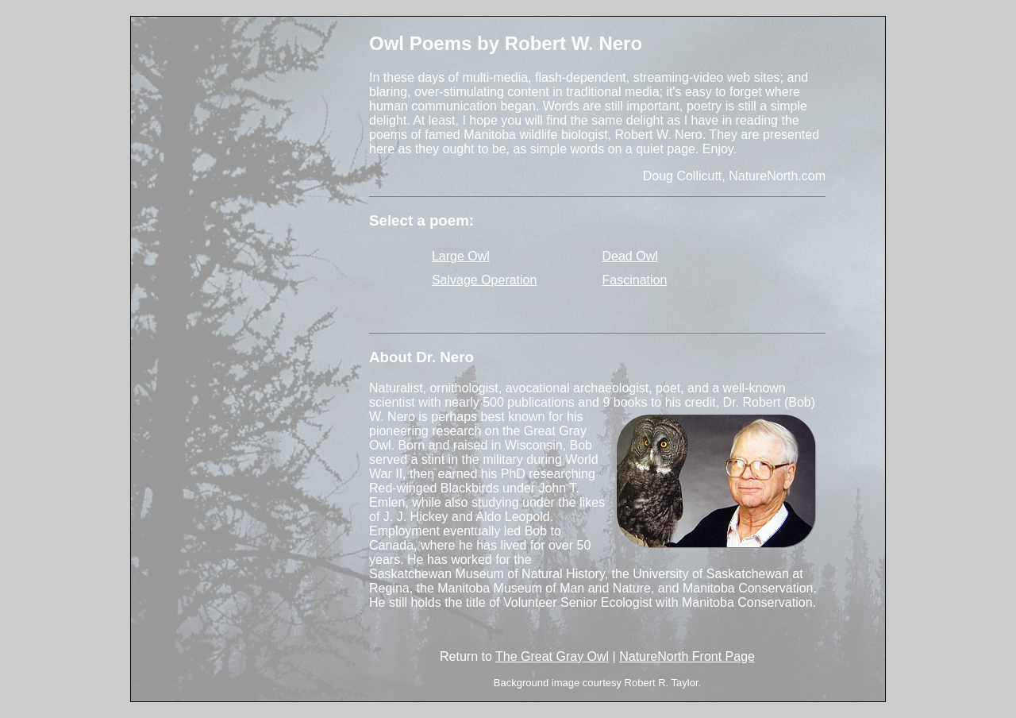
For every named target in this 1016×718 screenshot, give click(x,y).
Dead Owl (630, 256)
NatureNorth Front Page (687, 656)
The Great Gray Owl (552, 656)
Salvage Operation (484, 280)
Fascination (635, 280)
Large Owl (461, 256)
